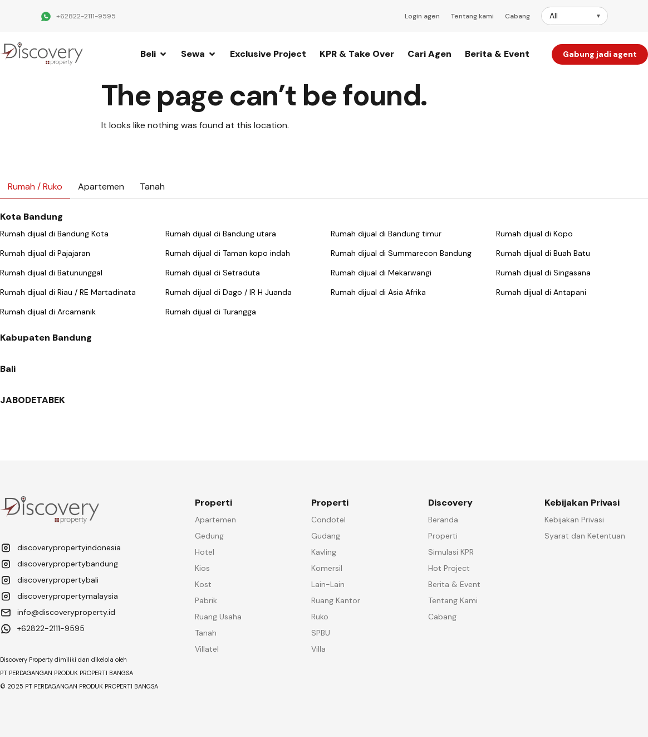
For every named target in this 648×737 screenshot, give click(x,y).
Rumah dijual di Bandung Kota (54, 234)
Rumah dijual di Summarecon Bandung (401, 253)
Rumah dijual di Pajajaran (45, 253)
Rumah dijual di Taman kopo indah (227, 253)
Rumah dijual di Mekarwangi (381, 273)
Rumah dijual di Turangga (210, 312)
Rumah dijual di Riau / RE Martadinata (68, 292)
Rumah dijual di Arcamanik (48, 312)
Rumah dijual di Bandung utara (220, 234)
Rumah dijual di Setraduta (212, 273)
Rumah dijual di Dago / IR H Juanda (228, 292)
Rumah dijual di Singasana (543, 273)
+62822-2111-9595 (86, 16)
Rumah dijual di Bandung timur (386, 234)
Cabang (517, 16)
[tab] (35, 187)
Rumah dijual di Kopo (534, 234)
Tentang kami (472, 16)
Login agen (422, 16)
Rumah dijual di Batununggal (51, 273)
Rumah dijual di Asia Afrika (378, 292)
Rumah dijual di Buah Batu (543, 253)
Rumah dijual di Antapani (541, 292)
